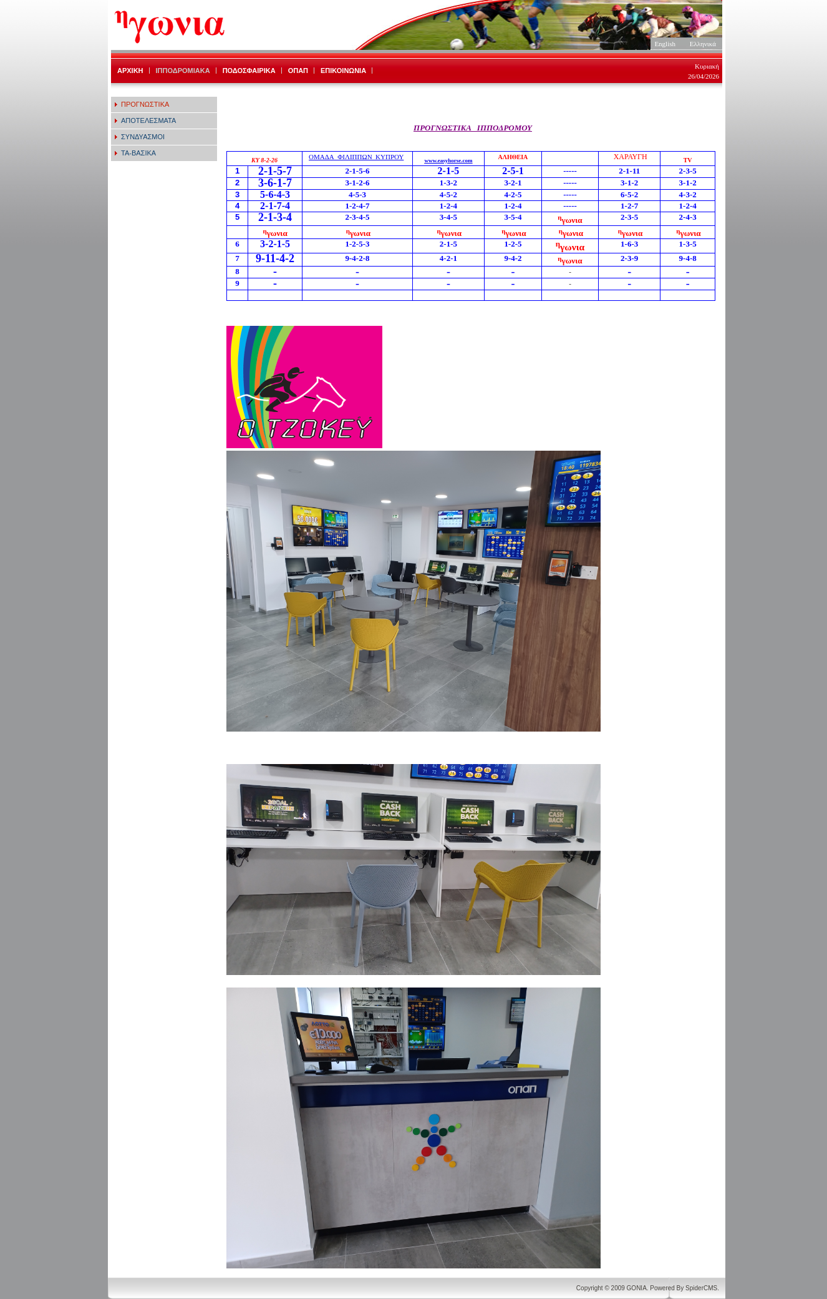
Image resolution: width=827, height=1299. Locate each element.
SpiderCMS (701, 1288)
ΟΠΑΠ (298, 70)
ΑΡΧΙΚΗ (130, 70)
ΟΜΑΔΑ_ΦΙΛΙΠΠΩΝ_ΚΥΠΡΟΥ (356, 156)
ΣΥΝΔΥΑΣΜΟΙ (143, 136)
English (664, 43)
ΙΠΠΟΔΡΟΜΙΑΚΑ (183, 70)
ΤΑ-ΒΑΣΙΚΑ (138, 153)
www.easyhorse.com (448, 160)
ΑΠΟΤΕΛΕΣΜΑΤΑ (148, 120)
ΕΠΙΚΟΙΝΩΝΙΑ (343, 70)
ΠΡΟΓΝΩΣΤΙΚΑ (145, 104)
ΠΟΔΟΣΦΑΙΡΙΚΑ (249, 70)
